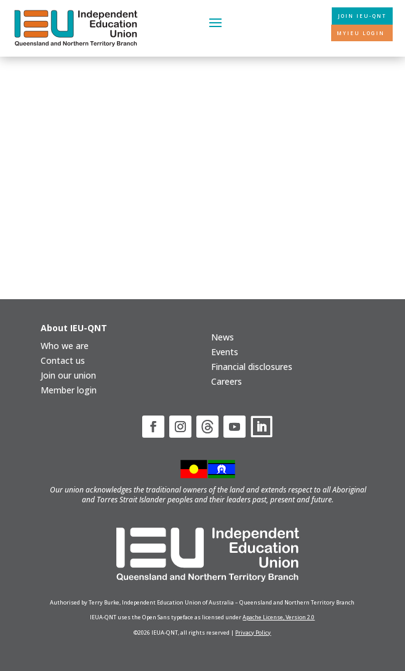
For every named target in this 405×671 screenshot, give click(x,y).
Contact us (63, 360)
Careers (226, 381)
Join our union (68, 375)
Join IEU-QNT (362, 15)
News (222, 337)
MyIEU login (361, 33)
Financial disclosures (251, 366)
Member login (69, 390)
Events (224, 352)
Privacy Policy (253, 633)
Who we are (65, 346)
